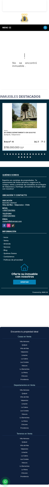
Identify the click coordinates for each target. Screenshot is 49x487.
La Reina (24, 372)
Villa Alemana (24, 341)
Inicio (6, 237)
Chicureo (24, 376)
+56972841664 (8, 210)
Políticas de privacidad (13, 260)
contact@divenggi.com (12, 221)
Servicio (7, 247)
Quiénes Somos (10, 253)
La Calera (24, 359)
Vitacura (24, 366)
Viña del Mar (24, 348)
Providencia (24, 379)
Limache (24, 355)
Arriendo (7, 244)
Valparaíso (24, 352)
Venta (6, 241)
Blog (5, 250)
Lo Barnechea (24, 369)
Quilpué (24, 345)
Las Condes (24, 362)
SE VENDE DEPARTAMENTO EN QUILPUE (20, 132)
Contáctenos (9, 257)
